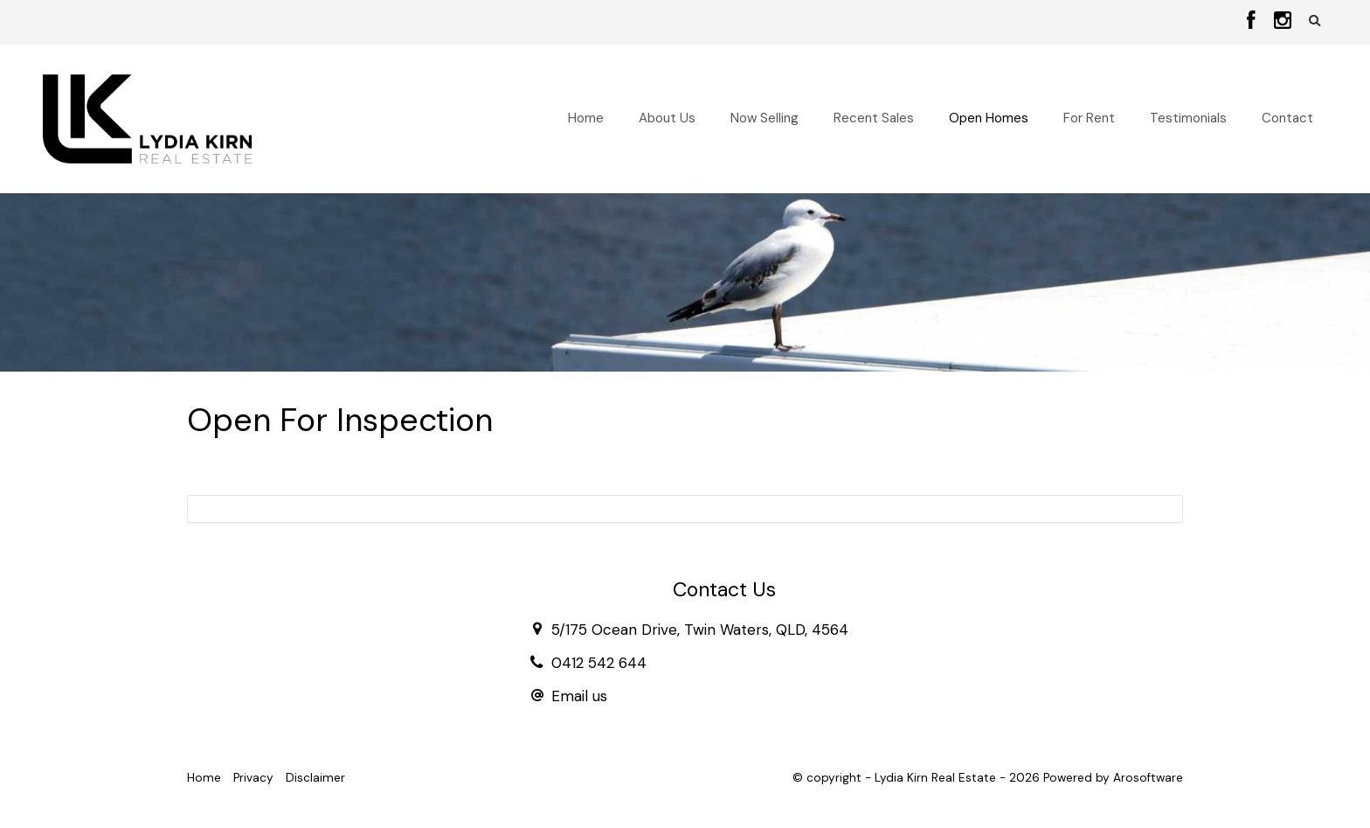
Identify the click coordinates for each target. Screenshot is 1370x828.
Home (586, 118)
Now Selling (764, 118)
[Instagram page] (1283, 22)
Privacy (253, 777)
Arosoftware (1148, 777)
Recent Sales (874, 118)
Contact (1287, 118)
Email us (579, 696)
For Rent (1089, 118)
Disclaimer (315, 777)
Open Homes (988, 118)
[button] (1315, 20)
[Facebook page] (1254, 22)
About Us (667, 118)
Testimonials (1188, 118)
